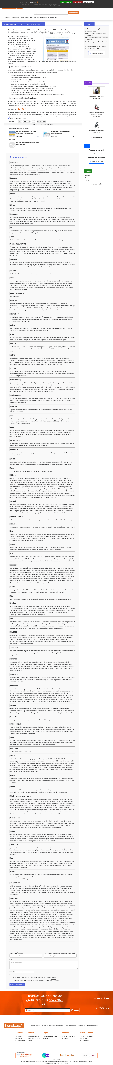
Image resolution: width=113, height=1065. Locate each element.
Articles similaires (41, 121)
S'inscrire (75, 1010)
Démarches (27, 121)
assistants (53, 979)
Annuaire (87, 180)
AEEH (44, 78)
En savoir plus (96, 184)
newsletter (56, 1000)
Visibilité (12, 972)
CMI (30, 80)
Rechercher (73, 13)
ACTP (47, 86)
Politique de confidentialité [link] (56, 6)
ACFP (53, 86)
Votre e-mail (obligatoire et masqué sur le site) (59, 953)
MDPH (19, 43)
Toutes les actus (96, 53)
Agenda (87, 176)
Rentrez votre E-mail (18, 1010)
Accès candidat (95, 154)
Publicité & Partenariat (56, 1025)
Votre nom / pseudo (16, 953)
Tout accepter (66, 2)
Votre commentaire (16, 960)
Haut (90, 1061)
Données (81, 1025)
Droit (33, 121)
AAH (33, 76)
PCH (42, 84)
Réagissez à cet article (18, 118)
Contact (43, 1025)
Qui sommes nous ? (92, 1025)
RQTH (51, 90)
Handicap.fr (64, 1061)
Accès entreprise (96, 162)
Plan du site (35, 1025)
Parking (87, 178)
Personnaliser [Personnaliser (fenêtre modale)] (88, 2)
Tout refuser (78, 2)
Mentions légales (70, 1025)
